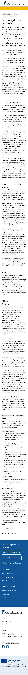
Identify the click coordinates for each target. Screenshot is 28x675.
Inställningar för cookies (10, 590)
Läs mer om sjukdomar (8, 528)
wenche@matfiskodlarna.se (14, 636)
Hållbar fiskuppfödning (12, 13)
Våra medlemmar (7, 573)
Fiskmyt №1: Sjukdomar (11, 552)
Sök (7, 8)
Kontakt (5, 598)
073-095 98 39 (10, 634)
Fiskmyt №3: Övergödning (12, 563)
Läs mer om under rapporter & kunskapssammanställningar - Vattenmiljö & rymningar (14, 522)
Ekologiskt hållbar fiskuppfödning (10, 14)
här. (6, 267)
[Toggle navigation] (21, 8)
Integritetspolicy (7, 594)
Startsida (4, 13)
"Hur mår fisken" (20, 60)
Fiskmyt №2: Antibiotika (11, 558)
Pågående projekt (7, 577)
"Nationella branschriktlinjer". (15, 62)
